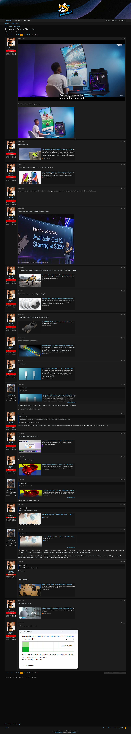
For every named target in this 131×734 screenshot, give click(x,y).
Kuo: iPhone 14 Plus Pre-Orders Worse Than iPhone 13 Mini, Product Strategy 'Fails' (66, 172)
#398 (124, 561)
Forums (8, 20)
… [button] (13, 35)
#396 (124, 504)
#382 (124, 141)
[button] (21, 20)
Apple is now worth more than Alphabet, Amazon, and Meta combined (62, 441)
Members (27, 20)
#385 (124, 208)
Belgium (14, 54)
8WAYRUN (74, 732)
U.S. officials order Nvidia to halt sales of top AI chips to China (60, 149)
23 (29, 35)
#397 (124, 529)
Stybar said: (22, 416)
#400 (124, 623)
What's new (17, 20)
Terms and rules (107, 727)
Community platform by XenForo (65, 731)
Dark (7, 727)
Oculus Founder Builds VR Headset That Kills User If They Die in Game (62, 464)
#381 (124, 38)
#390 (124, 361)
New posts (7, 23)
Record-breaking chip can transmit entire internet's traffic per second (62, 345)
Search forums (15, 23)
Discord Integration (59, 732)
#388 (124, 314)
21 (24, 35)
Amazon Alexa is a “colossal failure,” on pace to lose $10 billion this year (63, 608)
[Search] (122, 20)
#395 (124, 479)
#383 (124, 164)
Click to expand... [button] (71, 402)
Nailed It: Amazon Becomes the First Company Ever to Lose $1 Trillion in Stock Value (67, 584)
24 (32, 35)
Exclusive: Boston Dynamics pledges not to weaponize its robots (60, 275)
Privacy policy (116, 727)
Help (122, 727)
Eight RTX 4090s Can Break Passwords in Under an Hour (58, 322)
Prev (8, 35)
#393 (124, 433)
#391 (124, 384)
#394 (124, 457)
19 (18, 35)
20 (21, 35)
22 (27, 35)
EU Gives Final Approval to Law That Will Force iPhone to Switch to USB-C (64, 368)
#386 (124, 267)
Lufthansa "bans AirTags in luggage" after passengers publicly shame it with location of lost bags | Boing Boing (74, 298)
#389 (124, 338)
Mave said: (22, 388)
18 (16, 35)
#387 (124, 291)
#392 (124, 413)
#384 (124, 188)
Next (36, 35)
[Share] (121, 39)
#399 (124, 600)
